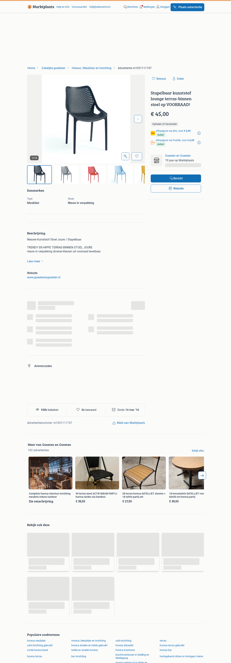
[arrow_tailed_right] (202, 475)
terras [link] (163, 640)
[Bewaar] (137, 156)
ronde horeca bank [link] (37, 650)
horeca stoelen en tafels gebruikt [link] (89, 645)
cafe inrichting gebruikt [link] (40, 645)
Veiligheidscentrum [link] (99, 6)
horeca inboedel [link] (124, 645)
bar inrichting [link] (78, 656)
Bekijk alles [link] (198, 450)
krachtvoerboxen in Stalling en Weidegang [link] (132, 656)
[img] (39, 175)
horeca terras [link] (34, 656)
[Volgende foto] (138, 119)
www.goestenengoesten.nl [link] (43, 277)
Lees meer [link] (35, 261)
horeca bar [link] (166, 650)
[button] (147, 7)
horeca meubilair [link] (36, 640)
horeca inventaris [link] (125, 650)
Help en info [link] (62, 6)
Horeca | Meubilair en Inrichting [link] (88, 640)
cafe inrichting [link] (123, 640)
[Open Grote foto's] (125, 156)
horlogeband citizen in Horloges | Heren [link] (181, 656)
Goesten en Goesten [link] (178, 155)
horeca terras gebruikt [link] (172, 645)
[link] (40, 7)
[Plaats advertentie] (187, 7)
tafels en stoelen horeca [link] (84, 650)
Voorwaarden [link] (79, 6)
